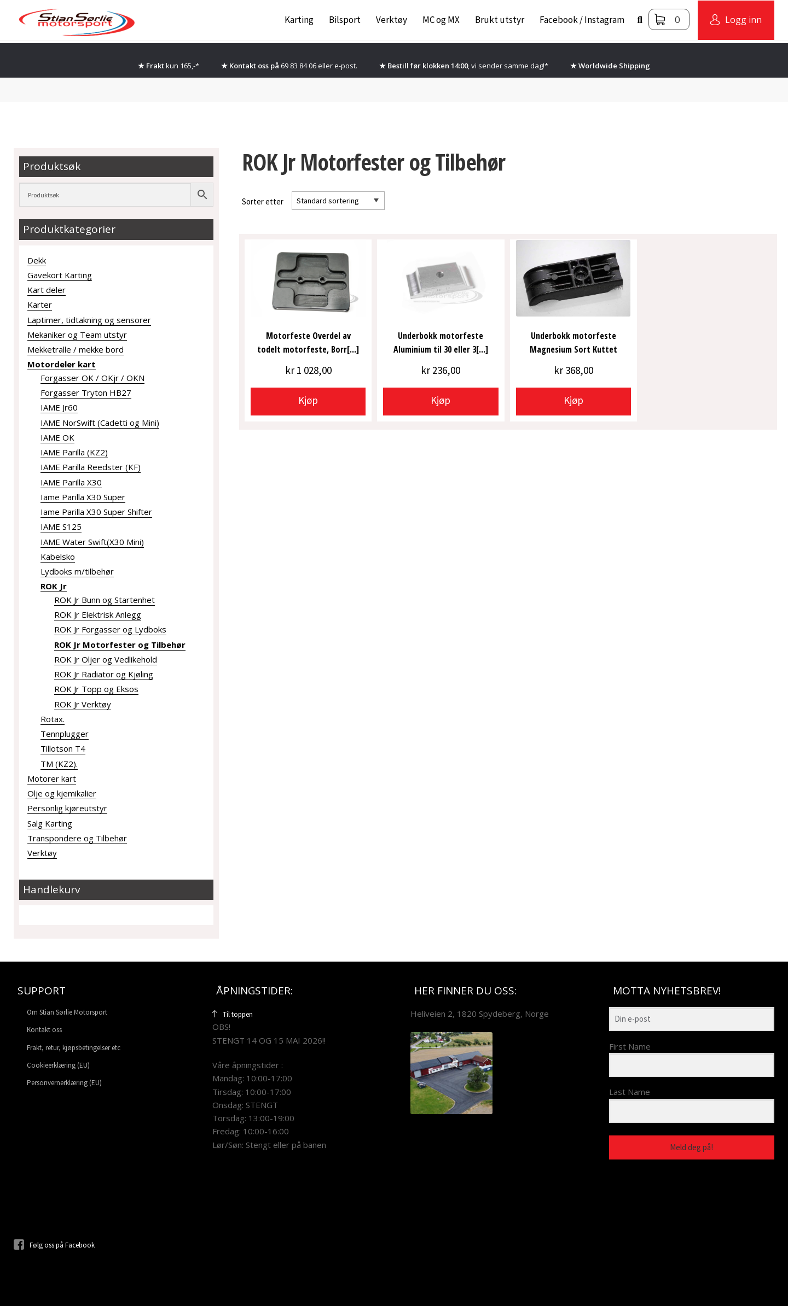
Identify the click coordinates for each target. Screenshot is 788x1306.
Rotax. (52, 718)
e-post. (345, 66)
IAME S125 (61, 526)
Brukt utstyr (499, 20)
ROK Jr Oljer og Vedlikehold (105, 659)
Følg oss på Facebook (54, 1245)
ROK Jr (53, 586)
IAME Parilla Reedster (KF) (90, 466)
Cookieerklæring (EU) (58, 1065)
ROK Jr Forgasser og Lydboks (110, 629)
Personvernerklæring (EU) (64, 1082)
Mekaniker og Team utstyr (77, 334)
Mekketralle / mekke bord (75, 349)
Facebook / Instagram (582, 20)
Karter (39, 304)
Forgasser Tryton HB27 (85, 392)
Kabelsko (57, 556)
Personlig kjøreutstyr (67, 808)
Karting (299, 20)
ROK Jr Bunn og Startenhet (104, 599)
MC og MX (441, 20)
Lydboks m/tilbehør (77, 571)
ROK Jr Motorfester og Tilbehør (120, 644)
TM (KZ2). (59, 763)
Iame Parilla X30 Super (82, 496)
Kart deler (46, 289)
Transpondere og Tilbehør (77, 838)
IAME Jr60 (59, 407)
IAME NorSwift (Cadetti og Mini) (99, 422)
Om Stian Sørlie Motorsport (67, 1012)
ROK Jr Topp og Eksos (96, 688)
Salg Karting (49, 823)
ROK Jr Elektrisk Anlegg (97, 614)
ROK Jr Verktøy (82, 704)
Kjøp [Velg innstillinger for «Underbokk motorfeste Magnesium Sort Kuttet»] (573, 400)
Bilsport (345, 20)
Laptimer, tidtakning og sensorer (89, 319)
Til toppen (232, 1014)
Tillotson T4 (62, 748)
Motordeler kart (61, 364)
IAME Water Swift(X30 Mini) (92, 541)
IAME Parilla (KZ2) (74, 452)
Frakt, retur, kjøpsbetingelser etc (73, 1047)
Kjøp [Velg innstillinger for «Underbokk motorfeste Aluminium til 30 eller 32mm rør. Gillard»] (440, 400)
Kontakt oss (44, 1029)
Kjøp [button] (308, 400)
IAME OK (57, 437)
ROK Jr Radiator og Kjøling (103, 674)
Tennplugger (64, 733)
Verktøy (391, 20)
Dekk (36, 260)
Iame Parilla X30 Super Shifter (96, 511)
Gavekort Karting (59, 275)
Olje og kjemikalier (61, 793)
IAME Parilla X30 (71, 482)
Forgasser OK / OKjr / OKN (92, 377)
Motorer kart (51, 778)
